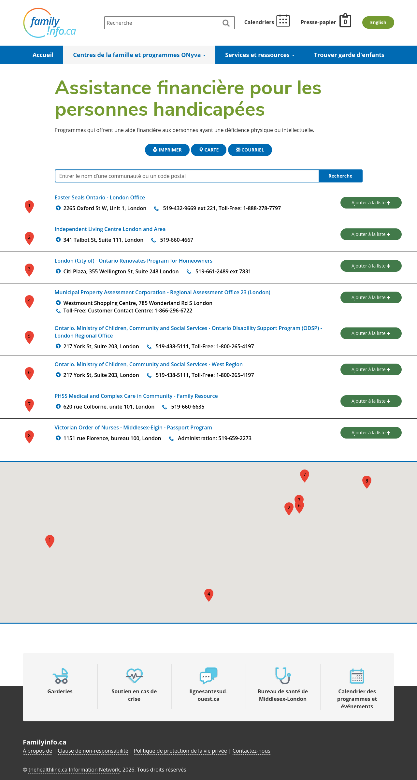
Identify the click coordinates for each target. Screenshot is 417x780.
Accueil (43, 55)
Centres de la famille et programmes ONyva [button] (139, 55)
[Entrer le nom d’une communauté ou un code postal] (209, 175)
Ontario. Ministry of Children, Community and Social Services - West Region (149, 364)
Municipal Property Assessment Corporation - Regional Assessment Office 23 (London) (162, 292)
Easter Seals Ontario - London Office (100, 197)
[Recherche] (169, 22)
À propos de (37, 750)
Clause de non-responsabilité (93, 750)
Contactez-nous (251, 750)
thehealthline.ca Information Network (74, 769)
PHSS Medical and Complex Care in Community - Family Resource (136, 395)
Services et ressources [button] (259, 55)
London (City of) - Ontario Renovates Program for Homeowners (134, 260)
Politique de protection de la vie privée (180, 750)
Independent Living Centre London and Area (110, 229)
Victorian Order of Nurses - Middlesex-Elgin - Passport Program (133, 427)
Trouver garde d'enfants (349, 55)
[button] (49, 541)
